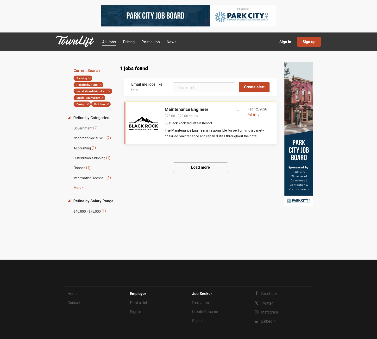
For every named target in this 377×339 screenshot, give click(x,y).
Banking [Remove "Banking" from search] (81, 78)
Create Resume (205, 311)
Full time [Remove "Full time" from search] (99, 104)
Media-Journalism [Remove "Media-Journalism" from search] (88, 98)
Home (73, 293)
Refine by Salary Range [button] (92, 201)
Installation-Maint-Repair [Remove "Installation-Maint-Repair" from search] (92, 91)
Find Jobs (200, 303)
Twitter (267, 303)
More (78, 188)
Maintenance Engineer (186, 109)
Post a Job (139, 303)
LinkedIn (268, 321)
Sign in (285, 42)
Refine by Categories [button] (90, 117)
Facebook (269, 293)
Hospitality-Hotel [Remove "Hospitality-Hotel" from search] (87, 85)
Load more (200, 167)
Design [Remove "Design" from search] (80, 104)
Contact (74, 303)
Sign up (308, 41)
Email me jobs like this (147, 87)
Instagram (269, 312)
